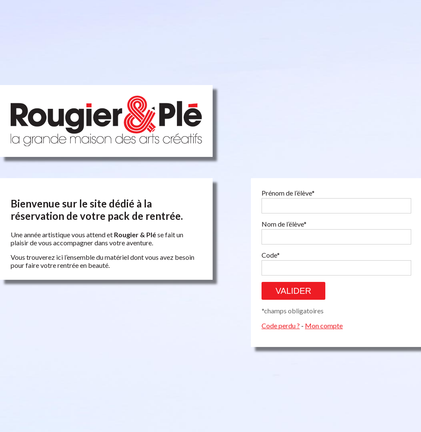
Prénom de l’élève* (288, 193)
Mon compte (324, 325)
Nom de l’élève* (284, 224)
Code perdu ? (281, 325)
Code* (271, 255)
